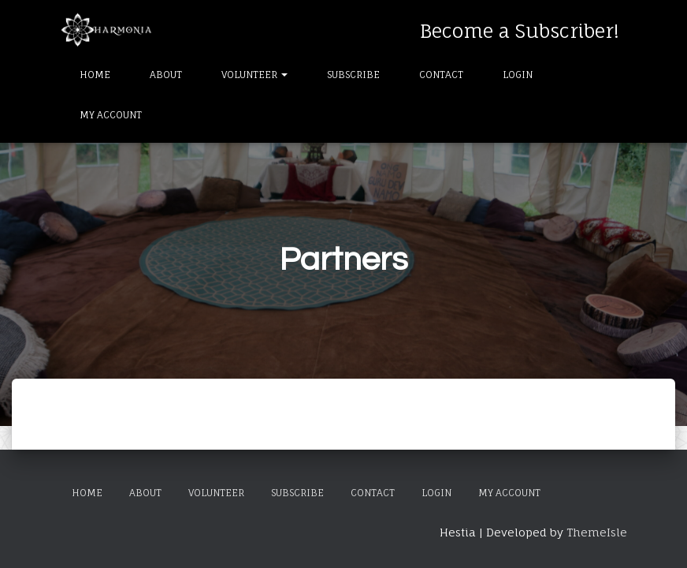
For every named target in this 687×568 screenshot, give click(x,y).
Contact (441, 74)
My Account (111, 115)
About (166, 74)
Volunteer (254, 74)
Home (95, 74)
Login (518, 74)
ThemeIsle (596, 532)
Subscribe (353, 74)
